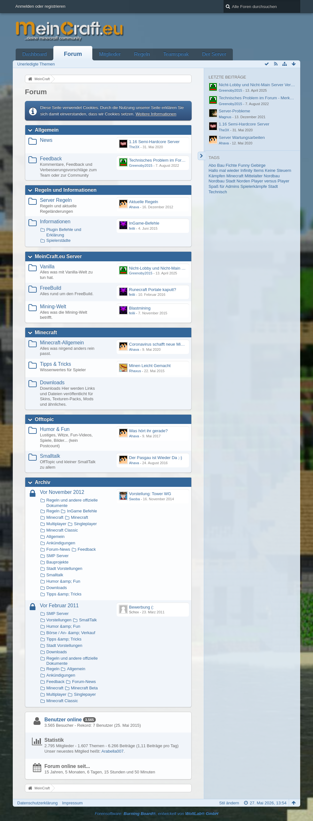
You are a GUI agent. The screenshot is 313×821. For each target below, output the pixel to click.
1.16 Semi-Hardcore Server (154, 141)
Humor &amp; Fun (63, 581)
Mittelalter (254, 175)
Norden (243, 181)
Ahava (134, 207)
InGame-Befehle (144, 223)
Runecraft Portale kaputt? (152, 289)
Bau (221, 165)
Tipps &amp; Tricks (63, 594)
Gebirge (258, 165)
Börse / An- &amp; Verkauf (70, 632)
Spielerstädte (58, 240)
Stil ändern (229, 803)
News (46, 140)
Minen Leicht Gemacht (150, 365)
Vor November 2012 (62, 492)
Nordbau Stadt (222, 181)
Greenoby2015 (140, 165)
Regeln (142, 54)
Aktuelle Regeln (143, 201)
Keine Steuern (278, 170)
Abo (212, 165)
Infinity (246, 170)
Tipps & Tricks (55, 364)
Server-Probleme (234, 111)
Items (259, 170)
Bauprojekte (57, 562)
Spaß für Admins (224, 186)
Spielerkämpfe (253, 186)
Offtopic (44, 419)
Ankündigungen (60, 543)
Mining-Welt (53, 306)
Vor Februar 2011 (59, 605)
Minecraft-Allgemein (62, 342)
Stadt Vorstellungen (64, 568)
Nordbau (272, 175)
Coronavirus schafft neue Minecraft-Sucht (167, 344)
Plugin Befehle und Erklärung (63, 232)
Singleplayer (85, 523)
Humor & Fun (55, 429)
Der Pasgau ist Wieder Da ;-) (155, 457)
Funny (244, 165)
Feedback (51, 158)
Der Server (214, 54)
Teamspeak (176, 54)
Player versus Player (270, 181)
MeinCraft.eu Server (58, 256)
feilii (132, 228)
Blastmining (139, 308)
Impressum (72, 803)
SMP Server (57, 555)
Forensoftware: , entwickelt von (156, 813)
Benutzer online (63, 719)
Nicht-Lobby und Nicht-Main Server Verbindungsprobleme (182, 268)
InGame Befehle (82, 511)
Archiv (42, 482)
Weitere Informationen (155, 113)
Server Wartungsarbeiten (242, 137)
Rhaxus (135, 371)
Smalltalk (50, 456)
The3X (134, 147)
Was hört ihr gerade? (148, 430)
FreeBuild (50, 288)
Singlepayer (85, 694)
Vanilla (47, 266)
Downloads (52, 382)
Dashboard (34, 54)
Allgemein (47, 130)
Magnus (225, 117)
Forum (73, 54)
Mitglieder (110, 54)
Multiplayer (56, 523)
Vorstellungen (59, 620)
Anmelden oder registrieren (40, 6)
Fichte (231, 165)
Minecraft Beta (84, 688)
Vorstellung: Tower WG (150, 493)
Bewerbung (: (141, 607)
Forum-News (58, 549)
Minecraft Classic (62, 530)
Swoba (134, 499)
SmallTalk (88, 620)
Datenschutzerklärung (37, 803)
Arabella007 (112, 751)
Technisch (218, 191)
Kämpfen (217, 175)
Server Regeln (56, 200)
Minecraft (46, 332)
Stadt (273, 186)
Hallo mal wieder (224, 170)
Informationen (55, 221)
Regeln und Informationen (65, 190)
